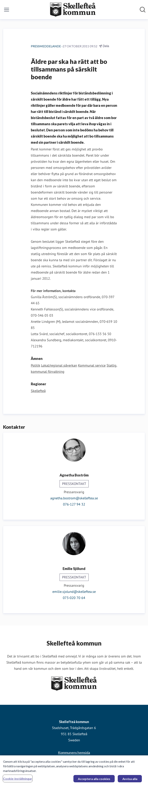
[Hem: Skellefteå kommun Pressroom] (73, 9)
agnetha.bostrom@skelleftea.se (74, 498)
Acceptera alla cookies (94, 780)
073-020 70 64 (74, 598)
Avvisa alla (129, 780)
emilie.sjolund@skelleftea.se (74, 591)
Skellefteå (38, 391)
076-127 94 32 (74, 504)
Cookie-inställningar (17, 780)
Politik (35, 365)
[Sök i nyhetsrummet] (143, 10)
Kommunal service (92, 365)
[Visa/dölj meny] (6, 9)
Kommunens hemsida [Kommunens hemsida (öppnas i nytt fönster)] (74, 752)
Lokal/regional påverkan (59, 365)
